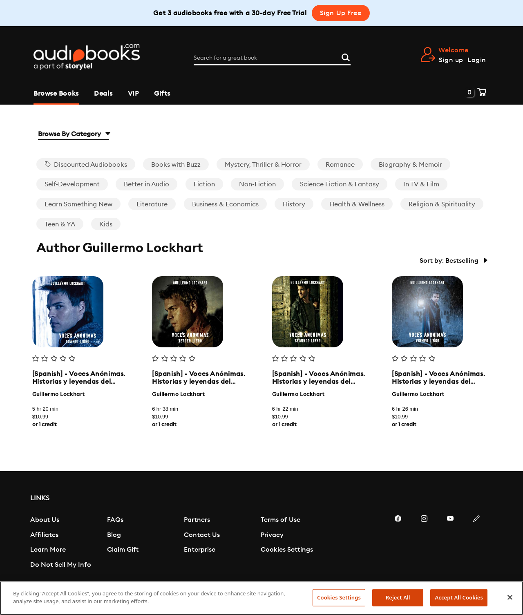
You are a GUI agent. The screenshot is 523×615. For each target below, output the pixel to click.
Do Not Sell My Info (60, 564)
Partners (197, 520)
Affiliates (44, 535)
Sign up (451, 60)
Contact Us (202, 535)
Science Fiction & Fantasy (339, 184)
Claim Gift (123, 549)
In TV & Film (421, 184)
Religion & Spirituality (442, 204)
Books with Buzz (176, 164)
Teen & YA (60, 224)
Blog (114, 535)
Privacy (272, 535)
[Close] (510, 597)
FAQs (115, 520)
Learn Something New (78, 204)
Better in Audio (146, 184)
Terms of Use (280, 520)
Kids (105, 224)
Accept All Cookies (459, 597)
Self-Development (72, 184)
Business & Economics (225, 204)
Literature (152, 204)
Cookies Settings (287, 549)
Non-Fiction (257, 184)
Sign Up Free (341, 13)
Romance (340, 164)
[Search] (346, 56)
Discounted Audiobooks (86, 164)
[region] (261, 598)
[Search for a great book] (272, 58)
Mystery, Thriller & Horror (263, 164)
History (294, 204)
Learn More (48, 549)
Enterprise (199, 549)
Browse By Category (73, 134)
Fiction (204, 184)
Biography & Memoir (410, 164)
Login (476, 60)
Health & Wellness (356, 204)
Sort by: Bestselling (453, 260)
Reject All (398, 597)
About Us (44, 520)
